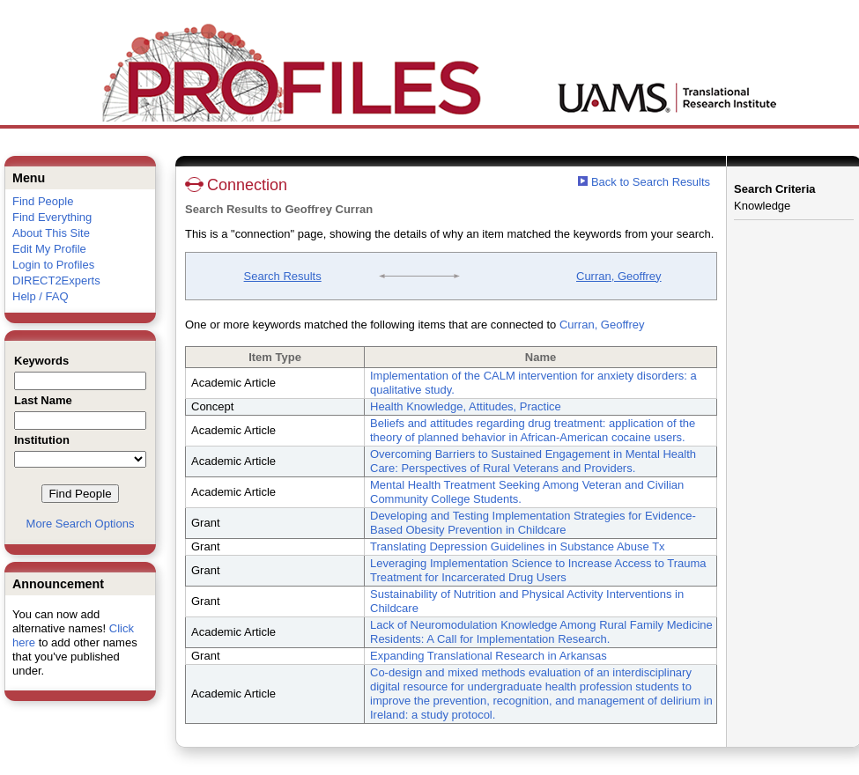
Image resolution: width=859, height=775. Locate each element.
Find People (42, 201)
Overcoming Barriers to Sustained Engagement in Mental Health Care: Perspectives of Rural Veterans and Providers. (533, 461)
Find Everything (52, 217)
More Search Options (80, 523)
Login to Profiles (53, 264)
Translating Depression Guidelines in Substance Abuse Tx (517, 546)
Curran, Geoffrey (619, 276)
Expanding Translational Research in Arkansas (488, 655)
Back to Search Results (644, 181)
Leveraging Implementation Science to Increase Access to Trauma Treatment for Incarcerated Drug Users (538, 570)
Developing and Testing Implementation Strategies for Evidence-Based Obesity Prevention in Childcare (533, 522)
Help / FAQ (40, 296)
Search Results (283, 276)
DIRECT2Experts (56, 280)
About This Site (51, 233)
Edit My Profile (49, 248)
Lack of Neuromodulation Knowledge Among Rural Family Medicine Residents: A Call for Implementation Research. (541, 632)
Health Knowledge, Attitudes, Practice (465, 406)
